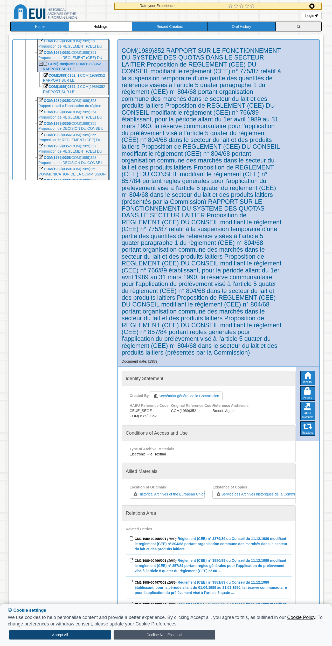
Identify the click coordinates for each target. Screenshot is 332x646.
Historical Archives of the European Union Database (60, 13)
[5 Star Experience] (253, 6)
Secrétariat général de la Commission (186, 396)
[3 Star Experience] (242, 6)
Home (40, 26)
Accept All (60, 635)
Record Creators (169, 26)
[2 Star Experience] (236, 6)
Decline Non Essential (164, 635)
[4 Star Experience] (247, 6)
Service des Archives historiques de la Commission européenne (269, 494)
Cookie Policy (301, 617)
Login (311, 16)
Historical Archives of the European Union (169, 494)
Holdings (100, 26)
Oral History (241, 26)
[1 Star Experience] (231, 6)
